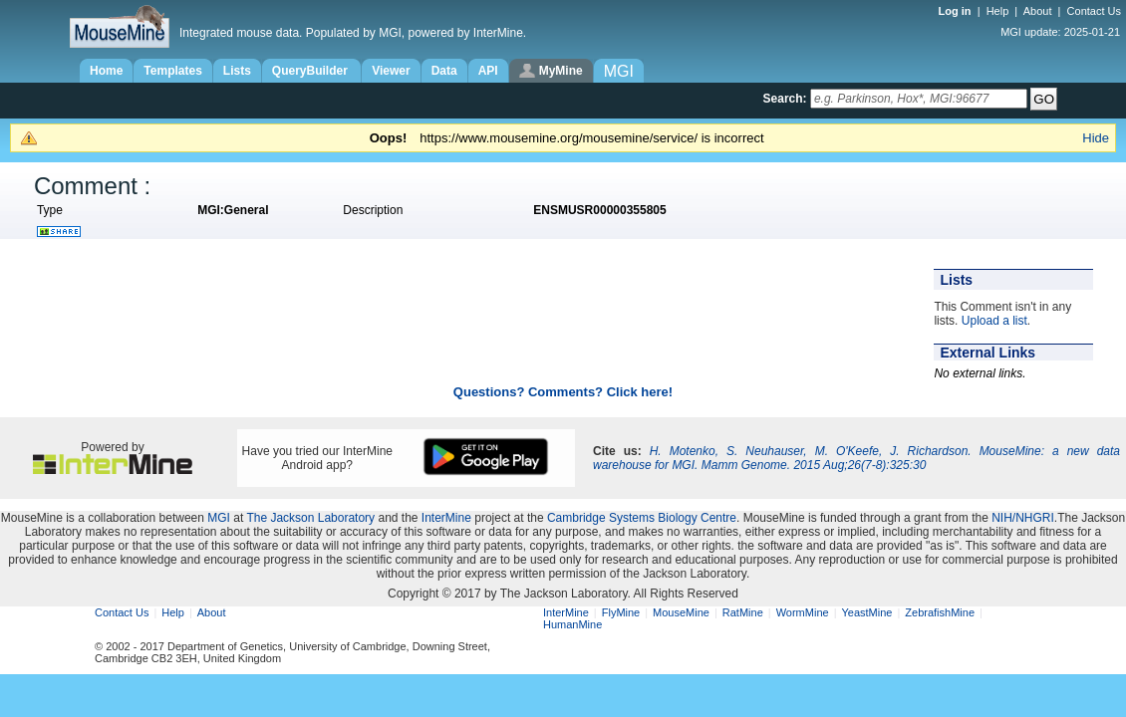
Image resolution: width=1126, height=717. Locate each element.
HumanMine (572, 624)
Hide (1095, 137)
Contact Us (1094, 11)
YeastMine (866, 612)
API (488, 71)
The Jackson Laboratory (310, 518)
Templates (172, 71)
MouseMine (681, 612)
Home (106, 71)
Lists (237, 71)
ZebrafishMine (940, 612)
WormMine (802, 612)
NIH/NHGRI (1022, 518)
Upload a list (994, 321)
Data (444, 71)
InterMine (446, 518)
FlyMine (621, 612)
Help (997, 11)
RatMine (742, 612)
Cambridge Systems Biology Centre (641, 518)
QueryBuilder (311, 71)
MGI (218, 518)
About (1037, 11)
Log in (957, 11)
